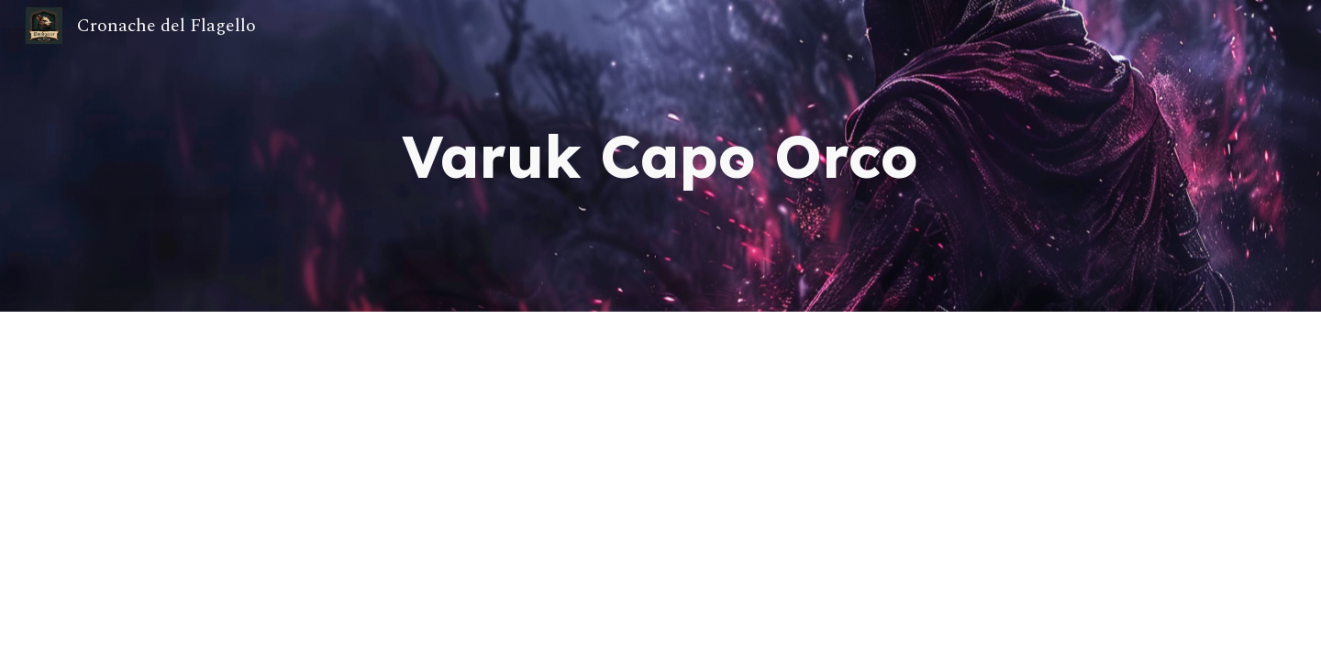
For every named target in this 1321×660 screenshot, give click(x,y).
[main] (660, 156)
